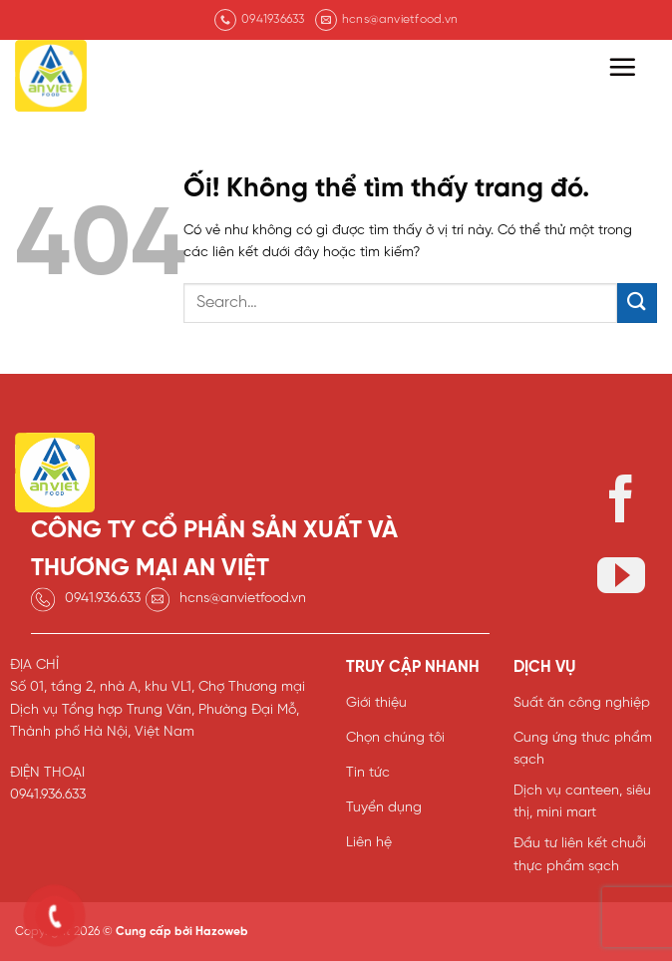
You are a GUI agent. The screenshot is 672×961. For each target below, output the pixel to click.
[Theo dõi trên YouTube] (621, 579)
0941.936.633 (103, 598)
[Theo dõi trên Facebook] (621, 503)
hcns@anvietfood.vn (242, 598)
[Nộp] (637, 302)
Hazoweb (221, 931)
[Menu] (622, 67)
